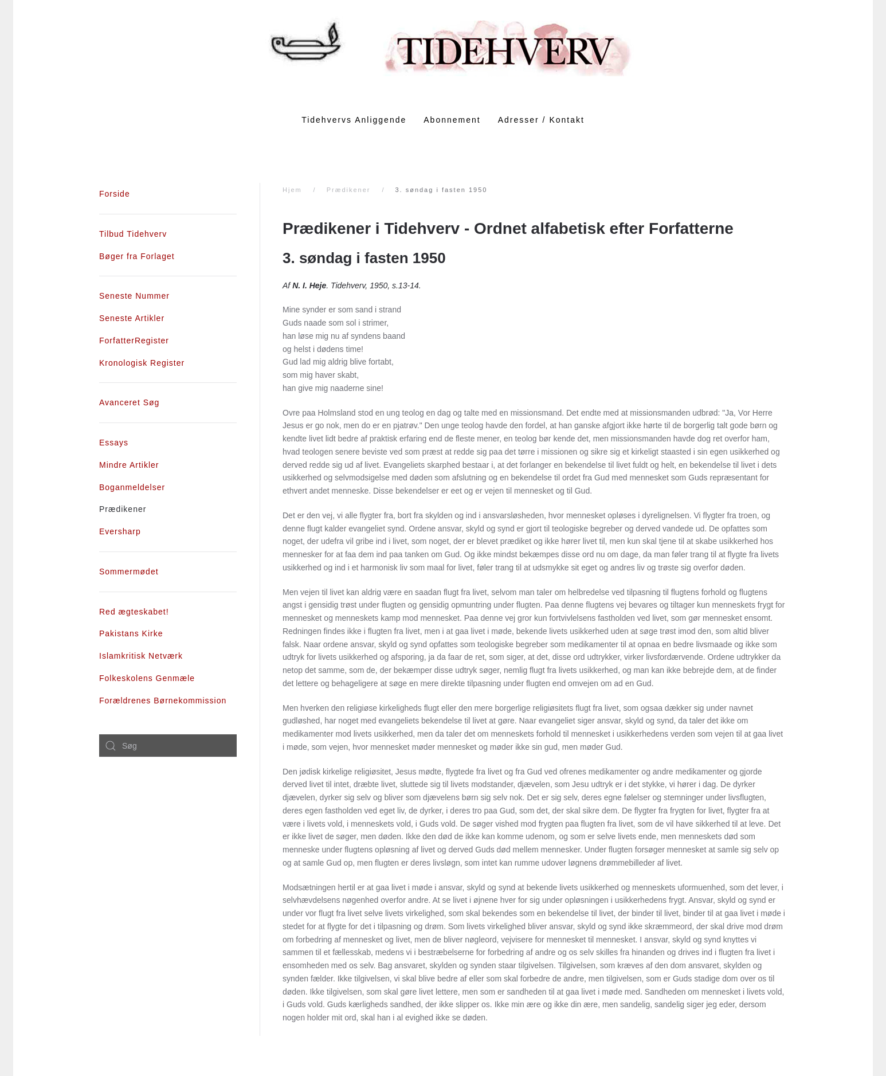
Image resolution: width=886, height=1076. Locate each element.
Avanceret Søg (129, 402)
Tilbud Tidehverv (133, 233)
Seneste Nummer (134, 295)
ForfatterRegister (134, 340)
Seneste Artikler (131, 318)
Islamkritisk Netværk (141, 655)
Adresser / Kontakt (541, 119)
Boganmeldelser (132, 487)
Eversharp (120, 531)
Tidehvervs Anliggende (353, 119)
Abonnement (452, 119)
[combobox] (168, 745)
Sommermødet (129, 571)
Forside (114, 193)
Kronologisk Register (142, 362)
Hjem (292, 189)
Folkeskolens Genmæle (147, 678)
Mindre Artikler (129, 464)
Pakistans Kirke (131, 633)
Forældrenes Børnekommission (162, 700)
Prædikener (349, 189)
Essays (113, 442)
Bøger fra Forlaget (137, 256)
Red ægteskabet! (134, 611)
